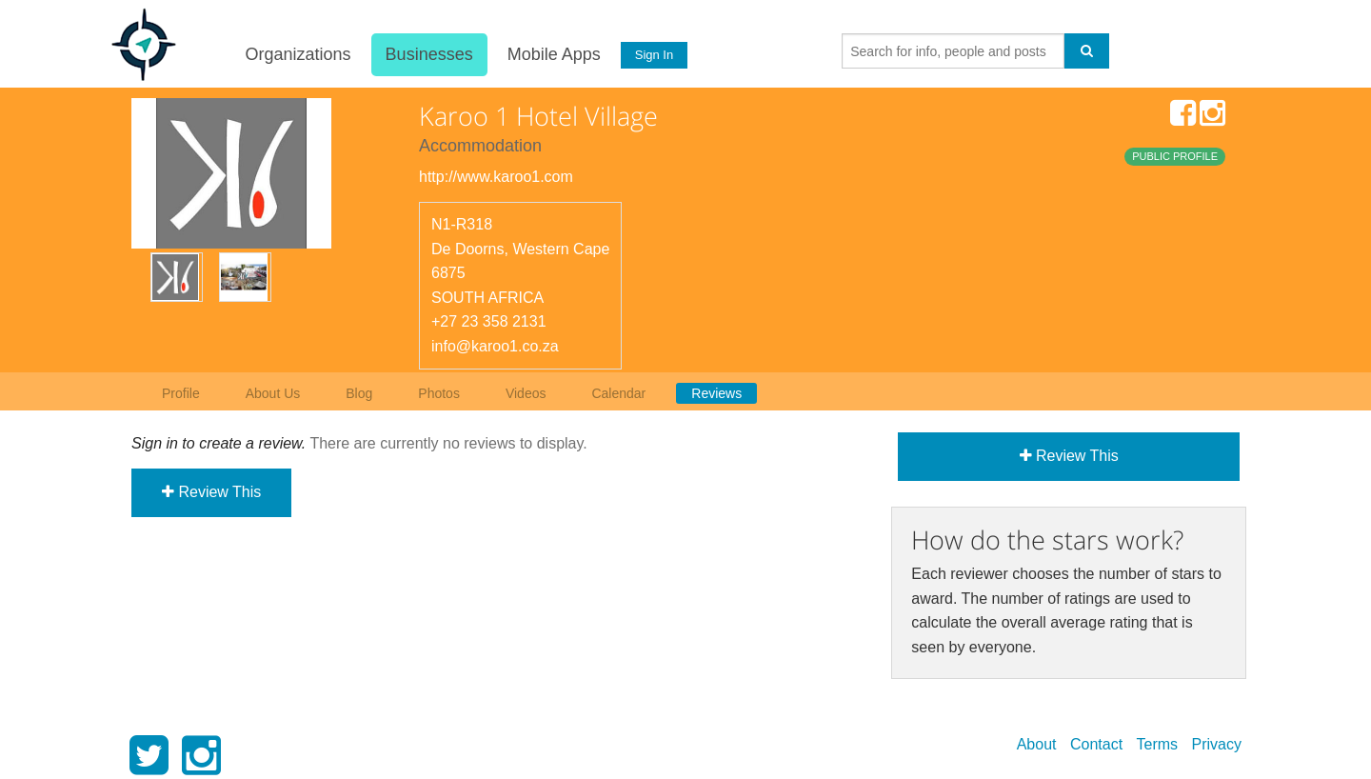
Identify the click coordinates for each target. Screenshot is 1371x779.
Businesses (428, 54)
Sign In (654, 55)
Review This (211, 492)
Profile (181, 393)
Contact (1096, 744)
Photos (439, 393)
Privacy (1217, 744)
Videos (526, 393)
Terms (1158, 744)
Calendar (618, 393)
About (1037, 744)
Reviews (716, 393)
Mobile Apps (553, 54)
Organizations (297, 54)
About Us (273, 393)
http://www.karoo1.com (496, 177)
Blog (359, 393)
